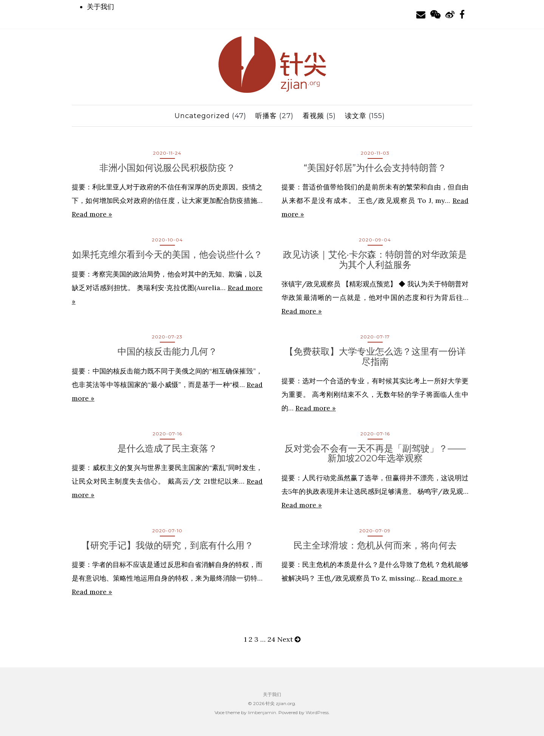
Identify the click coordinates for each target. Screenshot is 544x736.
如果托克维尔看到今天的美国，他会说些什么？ (167, 254)
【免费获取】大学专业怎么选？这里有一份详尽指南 (375, 356)
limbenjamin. (262, 712)
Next (288, 639)
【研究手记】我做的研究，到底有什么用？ (167, 545)
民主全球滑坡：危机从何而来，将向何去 (375, 545)
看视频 (313, 116)
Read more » (92, 214)
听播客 (266, 116)
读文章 (355, 116)
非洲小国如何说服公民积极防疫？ (167, 167)
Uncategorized (202, 116)
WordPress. (318, 712)
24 (271, 639)
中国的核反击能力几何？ (167, 351)
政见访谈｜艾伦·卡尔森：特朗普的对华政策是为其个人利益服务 (375, 259)
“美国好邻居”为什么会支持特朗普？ (375, 167)
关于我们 (100, 7)
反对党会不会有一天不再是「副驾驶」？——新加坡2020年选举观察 (375, 453)
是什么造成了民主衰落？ (167, 448)
